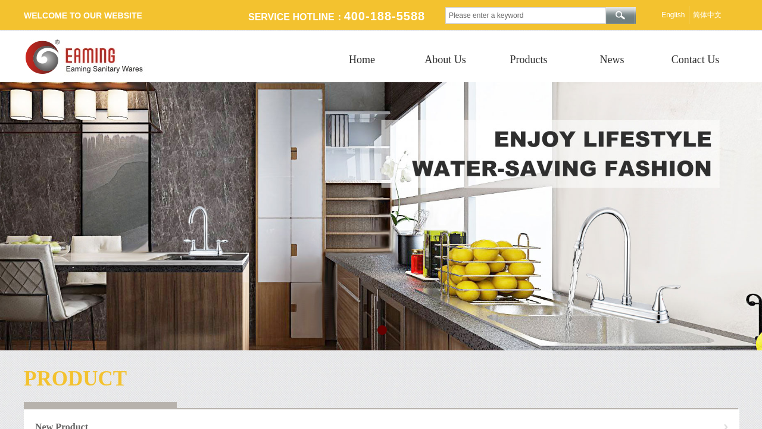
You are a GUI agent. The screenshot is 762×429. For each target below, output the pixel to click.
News (612, 60)
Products (529, 60)
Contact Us (696, 60)
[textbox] (525, 15)
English (673, 15)
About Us (445, 60)
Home (362, 60)
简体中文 (707, 15)
